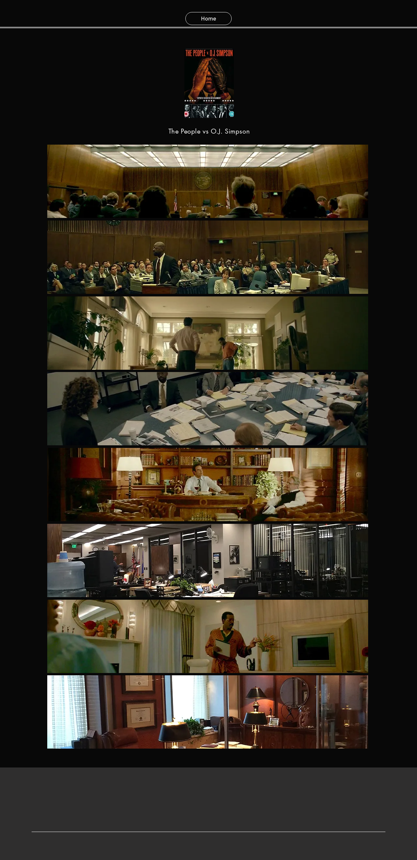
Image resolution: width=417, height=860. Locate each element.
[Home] (208, 18)
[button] (207, 181)
